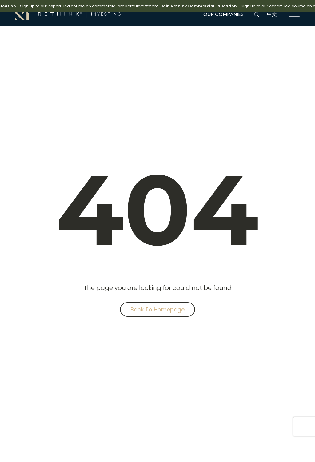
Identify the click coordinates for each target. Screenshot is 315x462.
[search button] (256, 14)
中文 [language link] (272, 14)
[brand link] (68, 14)
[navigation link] (294, 15)
